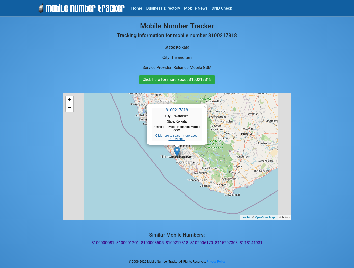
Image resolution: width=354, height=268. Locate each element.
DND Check (222, 8)
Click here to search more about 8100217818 (176, 137)
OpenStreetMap (265, 217)
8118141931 (251, 242)
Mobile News (196, 8)
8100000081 (103, 242)
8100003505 (152, 242)
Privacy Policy (216, 261)
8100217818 (177, 110)
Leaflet (246, 217)
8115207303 (226, 242)
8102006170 (201, 242)
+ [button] (69, 100)
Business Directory (163, 8)
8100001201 (127, 242)
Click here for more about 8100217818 (177, 79)
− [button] (69, 108)
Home (136, 8)
